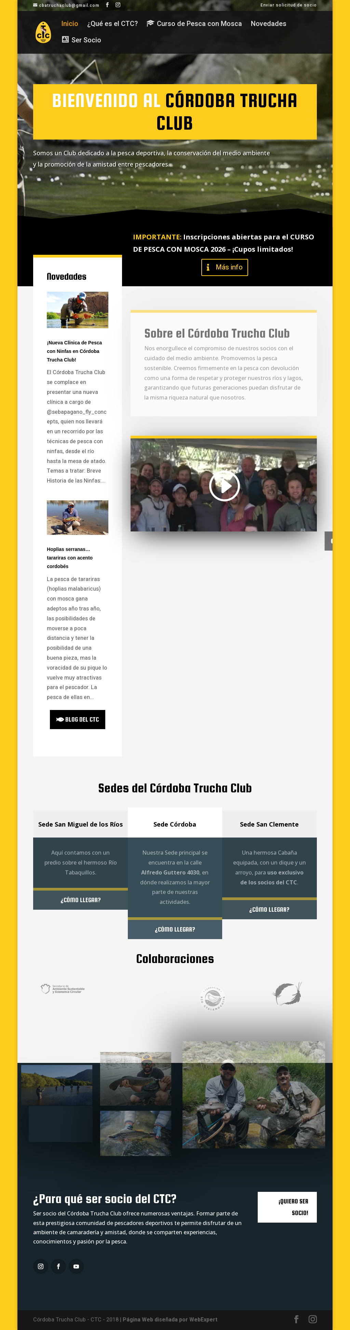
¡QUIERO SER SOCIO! (293, 1207)
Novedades (268, 25)
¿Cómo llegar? (80, 900)
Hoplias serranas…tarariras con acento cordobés (70, 558)
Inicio (69, 25)
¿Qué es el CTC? (112, 25)
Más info (229, 267)
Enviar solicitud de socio (288, 5)
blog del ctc (82, 719)
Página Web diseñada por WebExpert (170, 1320)
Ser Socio (41, 186)
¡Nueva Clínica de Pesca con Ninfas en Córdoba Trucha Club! (74, 351)
